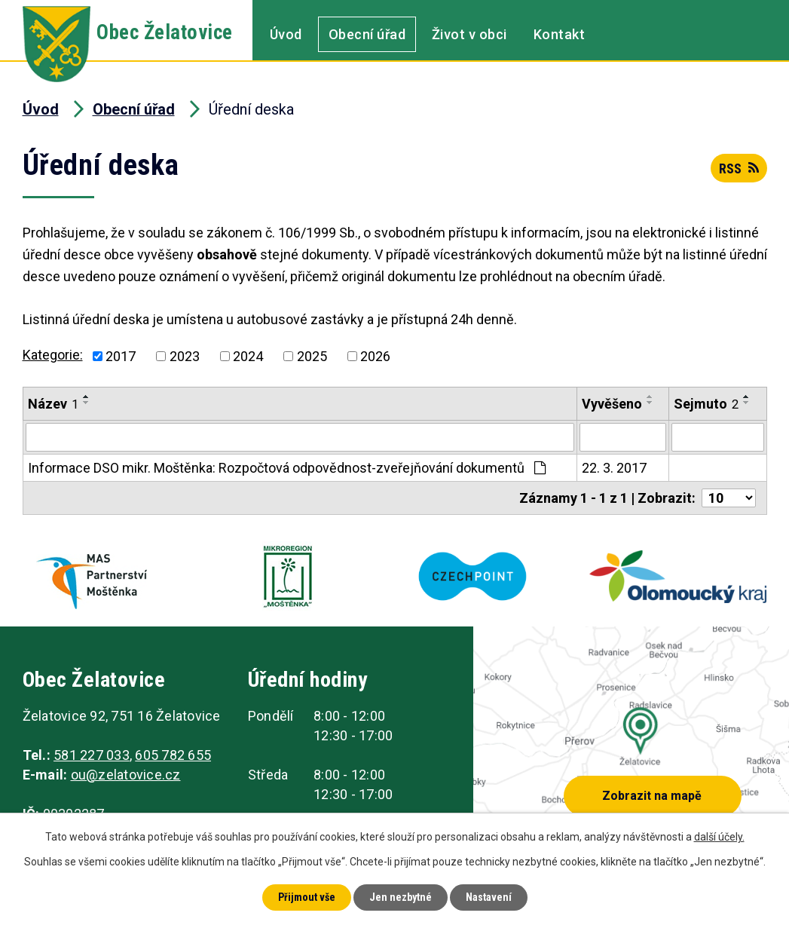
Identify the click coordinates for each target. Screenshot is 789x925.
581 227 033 (92, 755)
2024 (248, 356)
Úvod (286, 34)
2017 (121, 356)
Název (53, 404)
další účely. (719, 837)
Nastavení (489, 897)
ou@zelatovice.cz (126, 775)
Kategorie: (53, 355)
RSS (739, 168)
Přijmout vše (306, 897)
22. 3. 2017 (614, 468)
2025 (312, 356)
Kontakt (560, 34)
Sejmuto (706, 404)
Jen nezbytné (400, 897)
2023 (185, 356)
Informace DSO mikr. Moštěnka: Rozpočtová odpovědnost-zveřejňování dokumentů (287, 468)
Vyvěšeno (612, 404)
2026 (375, 356)
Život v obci (469, 34)
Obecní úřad (367, 34)
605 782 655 (173, 755)
